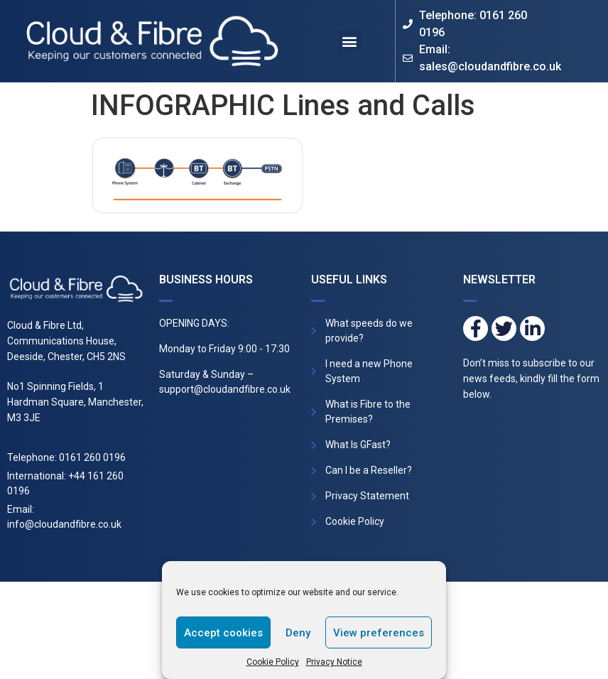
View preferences (378, 632)
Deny (298, 632)
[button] (350, 41)
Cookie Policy (272, 662)
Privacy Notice (334, 662)
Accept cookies (223, 632)
